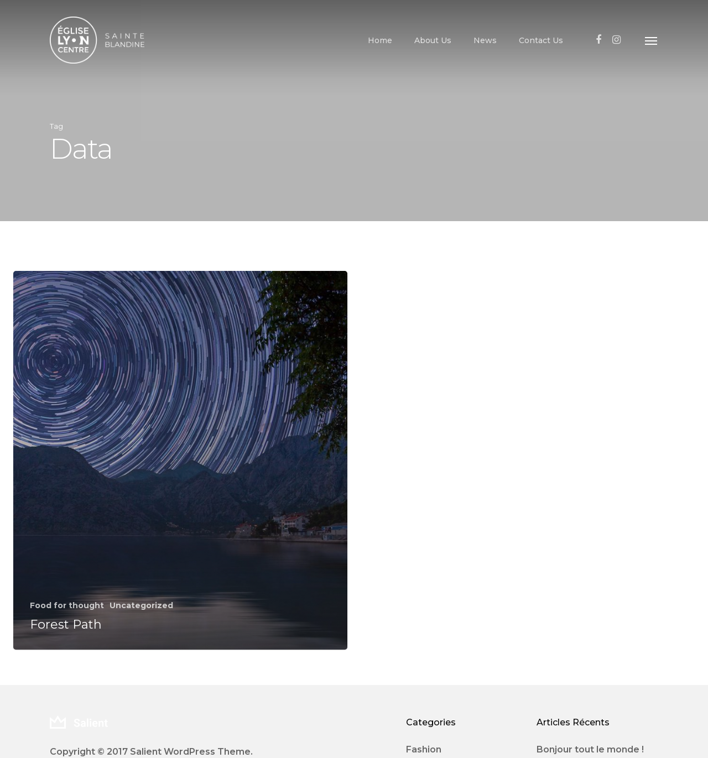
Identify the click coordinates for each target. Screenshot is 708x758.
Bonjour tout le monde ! (590, 749)
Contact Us (541, 40)
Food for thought (67, 605)
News (485, 40)
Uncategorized (141, 605)
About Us (432, 40)
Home (380, 40)
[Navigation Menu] (651, 40)
